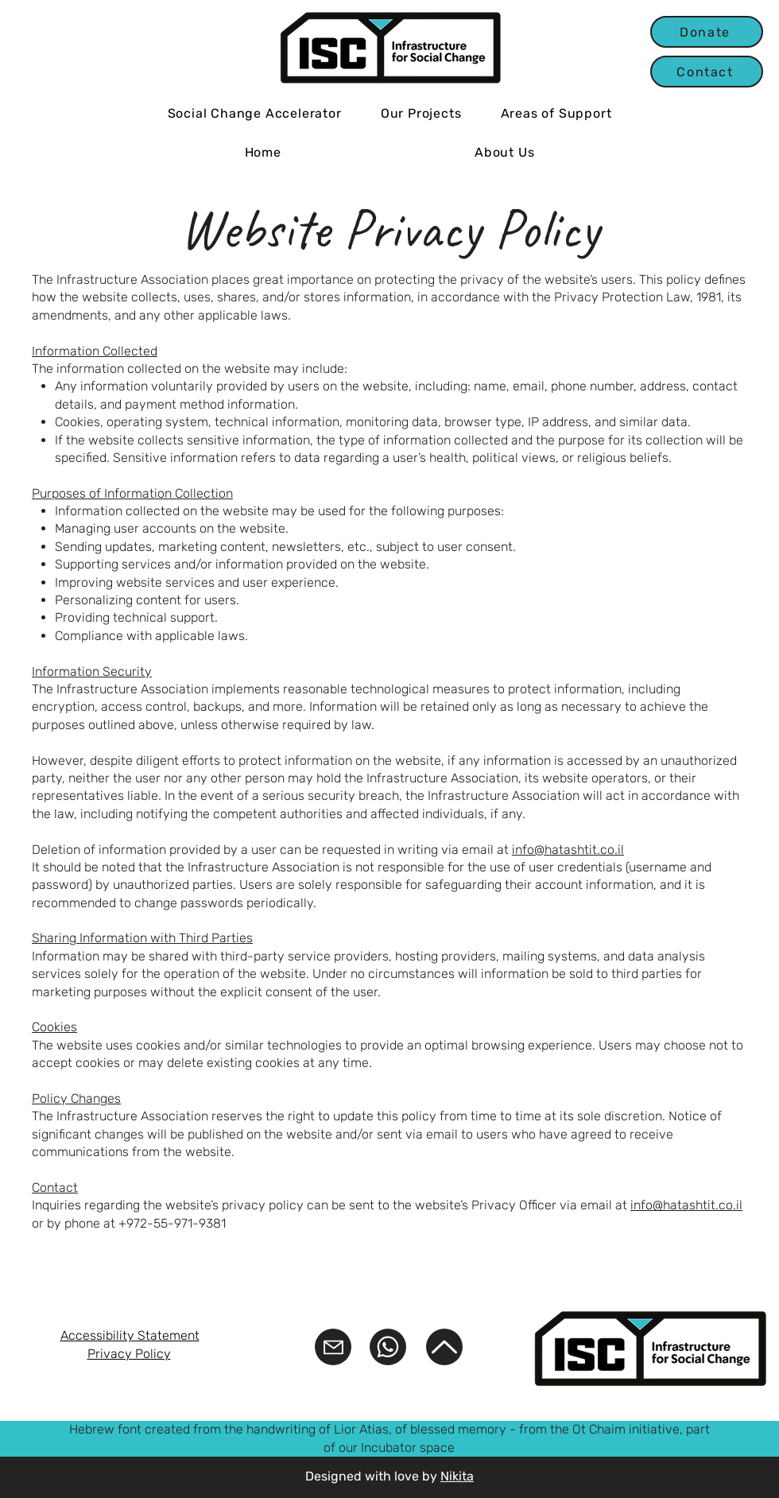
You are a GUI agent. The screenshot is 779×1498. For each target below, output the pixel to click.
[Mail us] (333, 1347)
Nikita (457, 1476)
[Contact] (706, 71)
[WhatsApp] (388, 1347)
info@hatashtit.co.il (568, 849)
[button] (421, 113)
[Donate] (706, 32)
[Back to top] (444, 1347)
